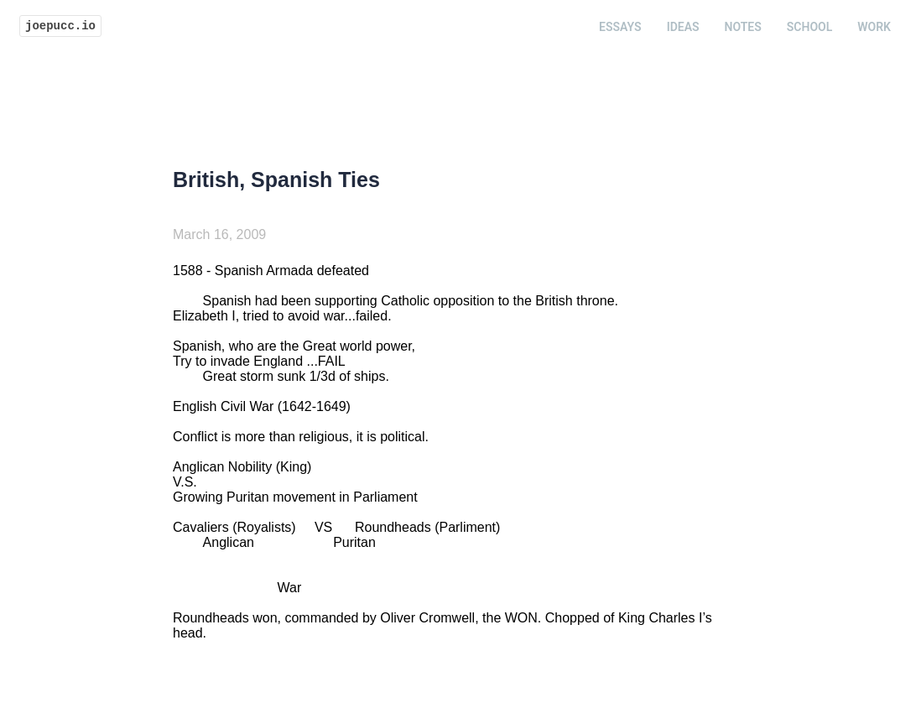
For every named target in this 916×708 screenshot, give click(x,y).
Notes (743, 27)
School (809, 27)
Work (874, 27)
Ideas (683, 27)
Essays (620, 27)
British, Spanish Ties (276, 179)
